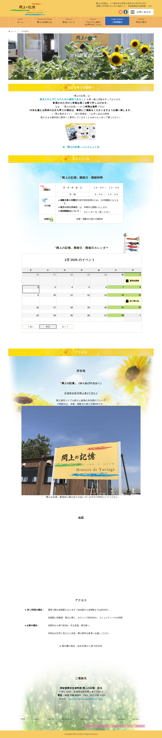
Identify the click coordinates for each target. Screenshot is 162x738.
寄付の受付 (141, 22)
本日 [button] (48, 327)
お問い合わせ (140, 12)
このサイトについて (103, 726)
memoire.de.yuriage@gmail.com (85, 699)
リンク (130, 726)
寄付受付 (136, 719)
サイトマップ (89, 726)
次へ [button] (65, 327)
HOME (23, 719)
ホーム (20, 22)
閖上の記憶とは (44, 22)
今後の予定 (51, 719)
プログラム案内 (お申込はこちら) (95, 23)
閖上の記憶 (77, 734)
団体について (68, 22)
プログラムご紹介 (103, 719)
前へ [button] (30, 327)
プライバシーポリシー (118, 726)
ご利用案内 (117, 22)
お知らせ (36, 719)
